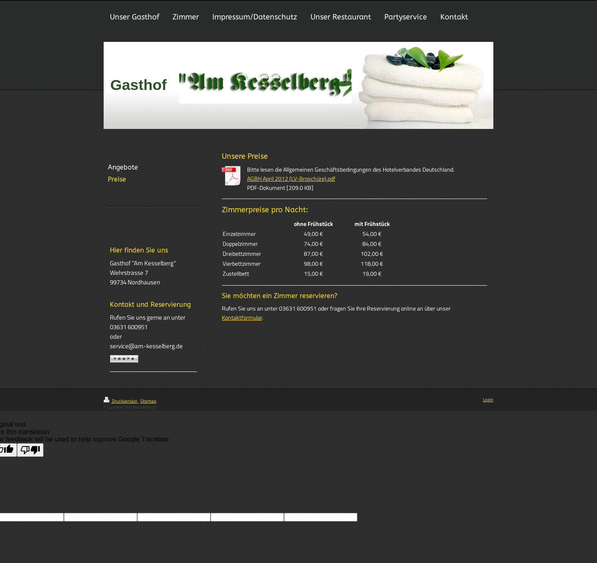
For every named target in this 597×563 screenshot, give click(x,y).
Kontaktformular (242, 317)
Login (488, 399)
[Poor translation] (30, 450)
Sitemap (148, 401)
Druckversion (121, 401)
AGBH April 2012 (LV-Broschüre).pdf (291, 178)
